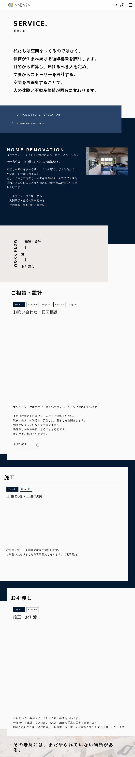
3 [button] (50, 304)
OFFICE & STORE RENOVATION (38, 114)
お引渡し (28, 266)
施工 (24, 254)
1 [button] (23, 304)
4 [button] (63, 304)
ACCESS (61, 713)
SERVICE (38, 713)
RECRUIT (74, 713)
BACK (62, 581)
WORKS (50, 713)
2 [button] (36, 304)
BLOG (98, 713)
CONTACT (87, 713)
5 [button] (76, 304)
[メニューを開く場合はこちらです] (130, 5)
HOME (17, 713)
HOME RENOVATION (31, 123)
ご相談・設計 (31, 241)
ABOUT (27, 713)
